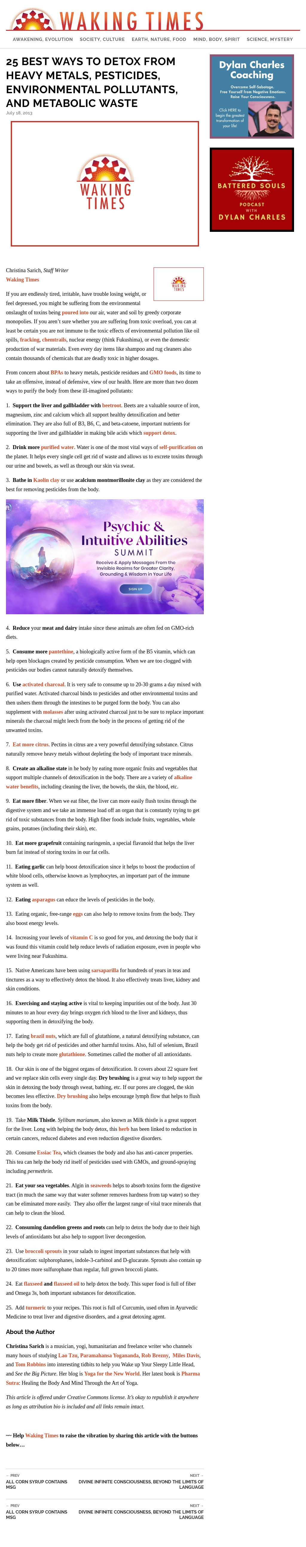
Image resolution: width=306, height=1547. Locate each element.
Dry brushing (73, 1096)
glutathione (72, 1054)
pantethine (61, 652)
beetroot (111, 405)
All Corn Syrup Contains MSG (38, 1482)
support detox (159, 433)
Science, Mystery (270, 39)
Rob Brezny (155, 1355)
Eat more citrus (31, 745)
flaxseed (33, 1284)
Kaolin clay (46, 480)
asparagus (43, 900)
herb (124, 1129)
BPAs (57, 373)
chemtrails (54, 340)
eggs (78, 914)
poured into (75, 312)
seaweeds (101, 1185)
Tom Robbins (30, 1364)
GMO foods (163, 373)
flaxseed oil (66, 1284)
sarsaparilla (105, 970)
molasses (53, 712)
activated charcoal (43, 684)
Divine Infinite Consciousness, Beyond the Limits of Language (137, 1482)
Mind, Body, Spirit (216, 39)
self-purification (177, 447)
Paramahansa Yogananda (109, 1355)
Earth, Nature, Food (159, 39)
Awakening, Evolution (43, 39)
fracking (29, 340)
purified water (57, 447)
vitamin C (81, 938)
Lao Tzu (67, 1355)
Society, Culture (102, 39)
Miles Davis (186, 1355)
